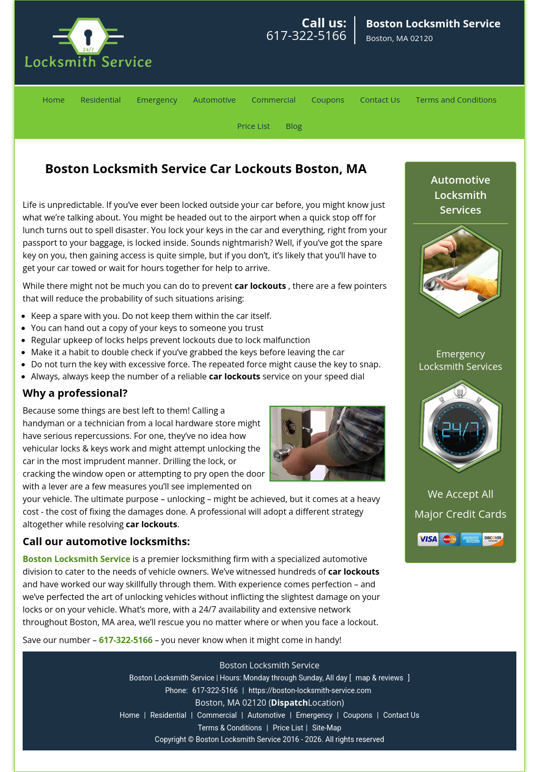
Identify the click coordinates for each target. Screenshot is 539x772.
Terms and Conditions (456, 99)
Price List (253, 126)
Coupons (328, 99)
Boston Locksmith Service (77, 559)
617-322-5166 (306, 35)
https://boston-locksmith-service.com (309, 690)
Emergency (157, 99)
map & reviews (380, 678)
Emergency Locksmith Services (460, 360)
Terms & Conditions (230, 728)
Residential (101, 99)
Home (54, 99)
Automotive (214, 99)
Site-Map (326, 728)
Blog (294, 126)
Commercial (274, 99)
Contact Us (380, 99)
